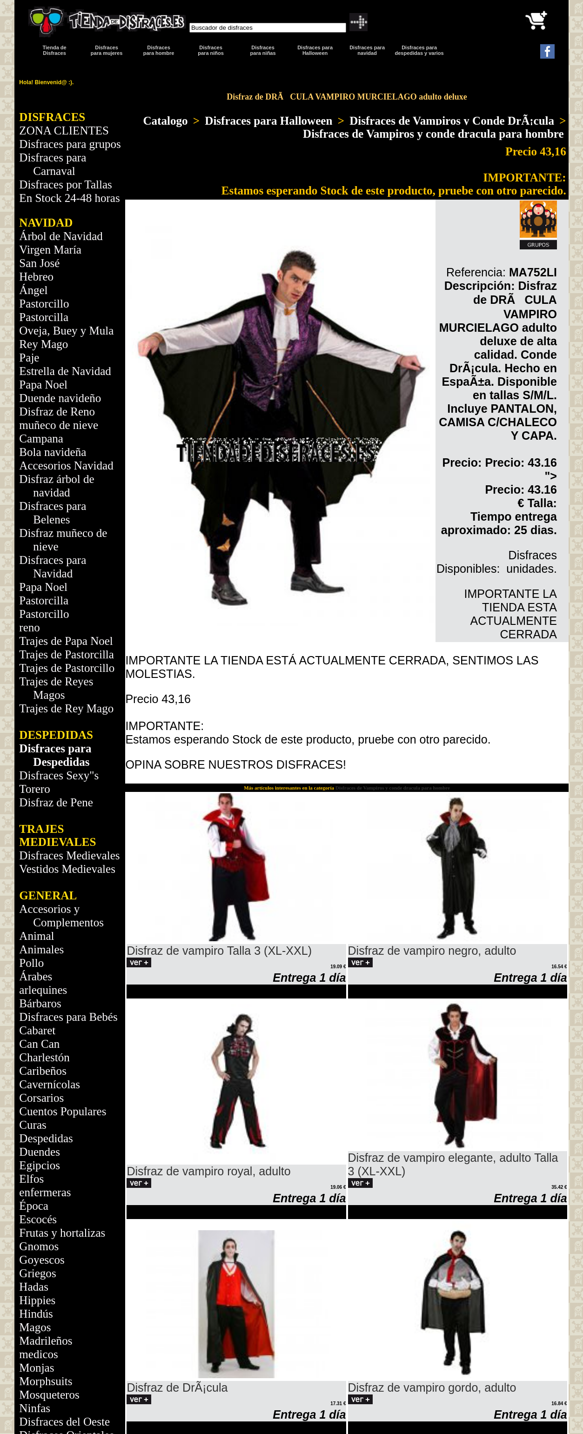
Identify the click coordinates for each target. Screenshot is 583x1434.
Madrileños (45, 1340)
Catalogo (165, 120)
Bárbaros (40, 1003)
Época (33, 1205)
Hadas (33, 1286)
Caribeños (43, 1071)
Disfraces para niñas (263, 50)
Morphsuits (45, 1381)
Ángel (33, 290)
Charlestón (44, 1057)
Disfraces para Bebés (68, 1017)
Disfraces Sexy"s (59, 775)
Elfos (31, 1179)
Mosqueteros (49, 1394)
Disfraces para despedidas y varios (419, 50)
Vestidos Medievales (67, 869)
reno (29, 627)
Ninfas (34, 1408)
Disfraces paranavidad (367, 50)
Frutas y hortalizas (62, 1232)
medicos (38, 1354)
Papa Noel (43, 384)
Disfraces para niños (211, 50)
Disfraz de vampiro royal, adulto (208, 1171)
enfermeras (45, 1192)
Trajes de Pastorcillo (66, 668)
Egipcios (39, 1165)
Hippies (37, 1300)
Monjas (36, 1367)
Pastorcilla (43, 317)
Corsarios (41, 1098)
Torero (34, 789)
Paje (29, 357)
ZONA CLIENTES (64, 130)
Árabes (35, 976)
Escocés (38, 1219)
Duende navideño (60, 398)
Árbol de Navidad (60, 236)
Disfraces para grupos (70, 144)
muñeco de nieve (58, 425)
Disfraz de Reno (57, 411)
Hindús (36, 1313)
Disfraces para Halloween (315, 50)
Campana (41, 438)
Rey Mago (43, 344)
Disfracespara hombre (158, 50)
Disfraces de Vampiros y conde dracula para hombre (433, 133)
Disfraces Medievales (69, 855)
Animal (36, 936)
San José (39, 263)
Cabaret (37, 1030)
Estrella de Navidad (65, 371)
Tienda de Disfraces (55, 50)
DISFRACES (52, 117)
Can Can (39, 1044)
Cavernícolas (49, 1084)
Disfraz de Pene (56, 802)
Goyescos (41, 1259)
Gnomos (39, 1246)
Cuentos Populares (62, 1111)
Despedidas (46, 1138)
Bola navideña (52, 452)
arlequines (43, 990)
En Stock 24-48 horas (69, 198)
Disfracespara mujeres (106, 50)
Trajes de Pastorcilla (66, 654)
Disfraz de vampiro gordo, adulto (432, 1387)
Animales (41, 949)
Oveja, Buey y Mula (66, 330)
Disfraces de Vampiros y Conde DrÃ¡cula (451, 120)
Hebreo (36, 276)
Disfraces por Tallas (65, 184)
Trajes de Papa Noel (66, 641)
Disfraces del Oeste (64, 1421)
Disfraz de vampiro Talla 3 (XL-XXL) (219, 950)
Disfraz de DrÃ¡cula (177, 1387)
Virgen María (50, 249)
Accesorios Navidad (66, 465)
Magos (35, 1327)
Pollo (31, 963)
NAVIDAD (46, 222)
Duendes (39, 1152)
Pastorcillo (44, 303)
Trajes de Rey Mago (66, 708)
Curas (32, 1125)
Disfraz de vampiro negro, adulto (432, 950)
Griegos (37, 1273)
